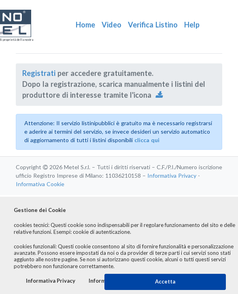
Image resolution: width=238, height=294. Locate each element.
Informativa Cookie (40, 184)
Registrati (38, 73)
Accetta (165, 281)
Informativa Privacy (171, 175)
